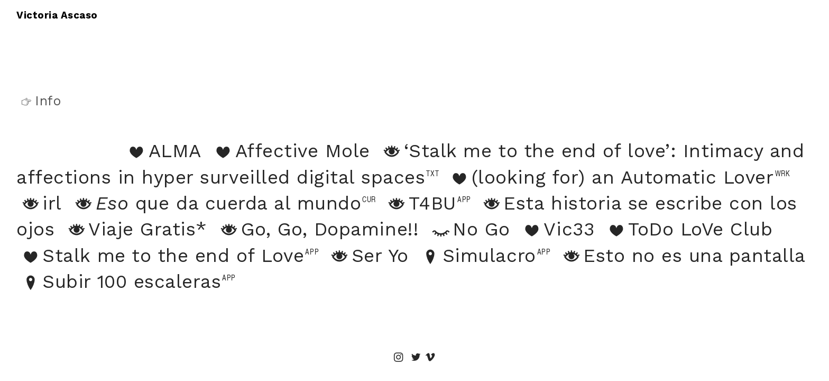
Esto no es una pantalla (681, 255)
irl (39, 203)
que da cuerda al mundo (216, 203)
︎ (416, 357)
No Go (468, 229)
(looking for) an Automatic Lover (610, 177)
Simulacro (476, 255)
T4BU (419, 203)
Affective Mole (302, 151)
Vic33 (556, 229)
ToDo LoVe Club (687, 229)
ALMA (161, 151)
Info (38, 100)
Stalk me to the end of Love (160, 255)
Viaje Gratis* (134, 229)
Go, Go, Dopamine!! (317, 229)
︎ (430, 357)
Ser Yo (367, 255)
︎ (398, 357)
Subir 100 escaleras (118, 281)
